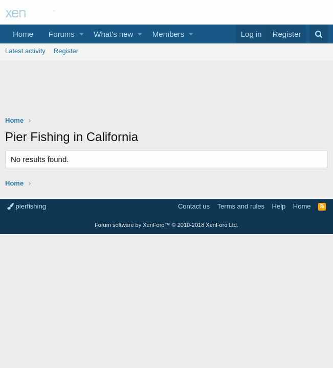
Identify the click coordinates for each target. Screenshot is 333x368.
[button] (81, 34)
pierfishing (26, 206)
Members (168, 34)
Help (279, 206)
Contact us (194, 206)
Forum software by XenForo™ (166, 225)
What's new (113, 34)
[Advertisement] (166, 90)
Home (23, 34)
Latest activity (25, 51)
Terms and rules (240, 206)
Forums (62, 34)
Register (66, 51)
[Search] (319, 34)
